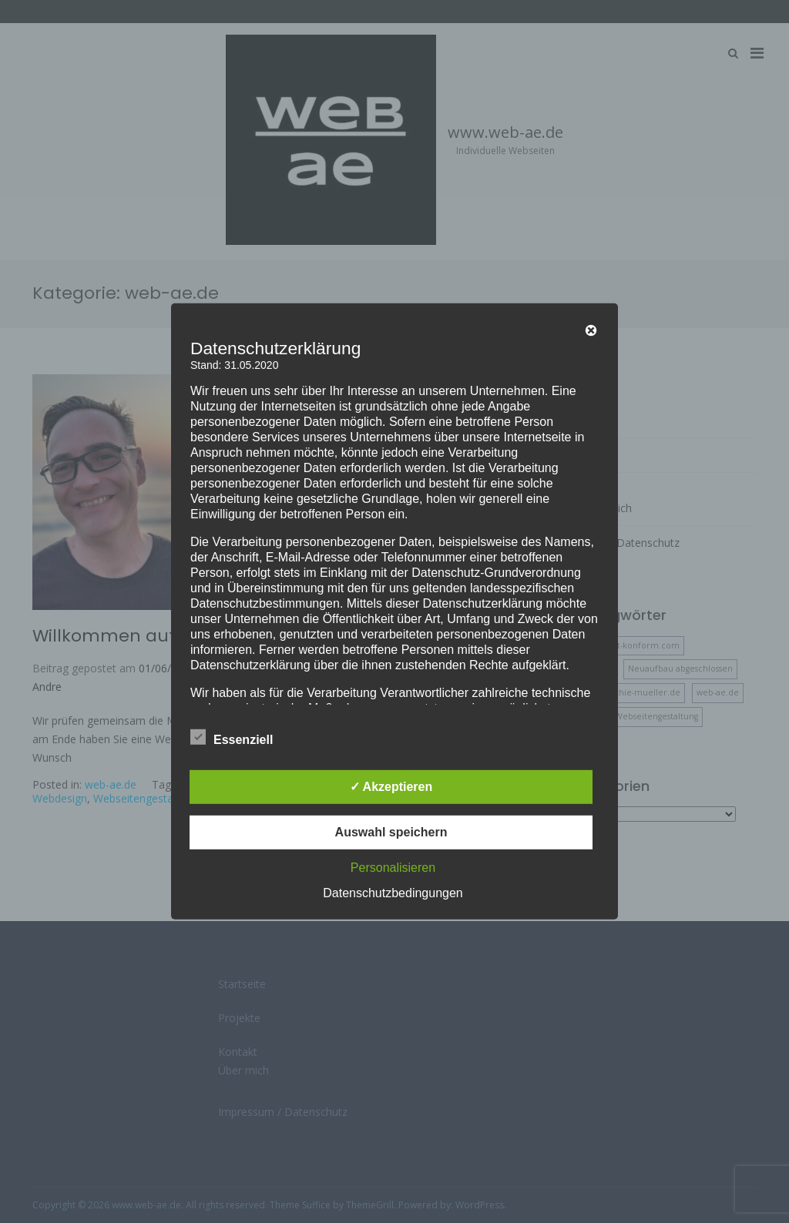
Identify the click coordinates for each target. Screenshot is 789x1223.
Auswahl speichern (391, 832)
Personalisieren (393, 867)
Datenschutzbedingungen (392, 893)
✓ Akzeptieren (391, 786)
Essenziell (231, 737)
